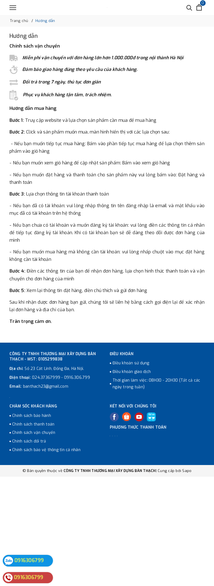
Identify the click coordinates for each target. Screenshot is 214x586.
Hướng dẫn (23, 36)
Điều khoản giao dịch (132, 371)
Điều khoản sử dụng (131, 363)
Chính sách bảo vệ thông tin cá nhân (46, 450)
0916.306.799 (77, 377)
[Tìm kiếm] (189, 7)
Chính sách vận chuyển (33, 432)
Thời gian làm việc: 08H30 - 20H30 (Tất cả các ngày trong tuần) (156, 384)
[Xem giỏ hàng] (199, 7)
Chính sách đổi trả (29, 441)
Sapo (186, 470)
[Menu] (12, 7)
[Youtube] (139, 416)
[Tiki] (151, 416)
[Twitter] (126, 416)
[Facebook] (114, 416)
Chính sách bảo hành (31, 415)
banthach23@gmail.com (45, 386)
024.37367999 (46, 377)
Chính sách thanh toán (33, 424)
